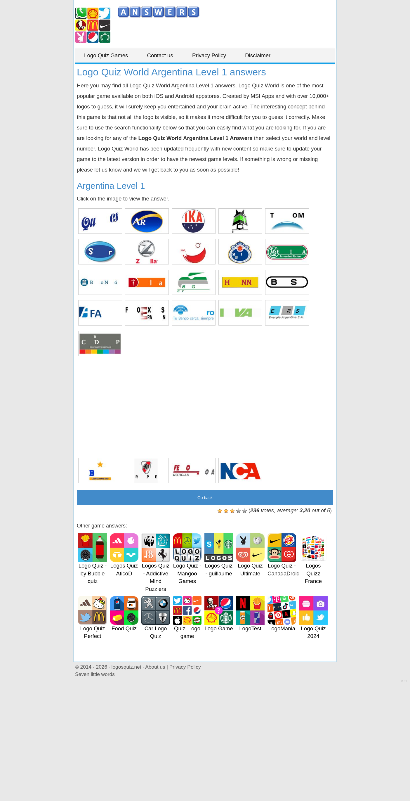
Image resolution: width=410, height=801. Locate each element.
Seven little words (95, 674)
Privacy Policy (209, 55)
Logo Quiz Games (106, 55)
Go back (205, 497)
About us (155, 667)
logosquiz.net (126, 667)
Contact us (160, 55)
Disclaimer (257, 55)
